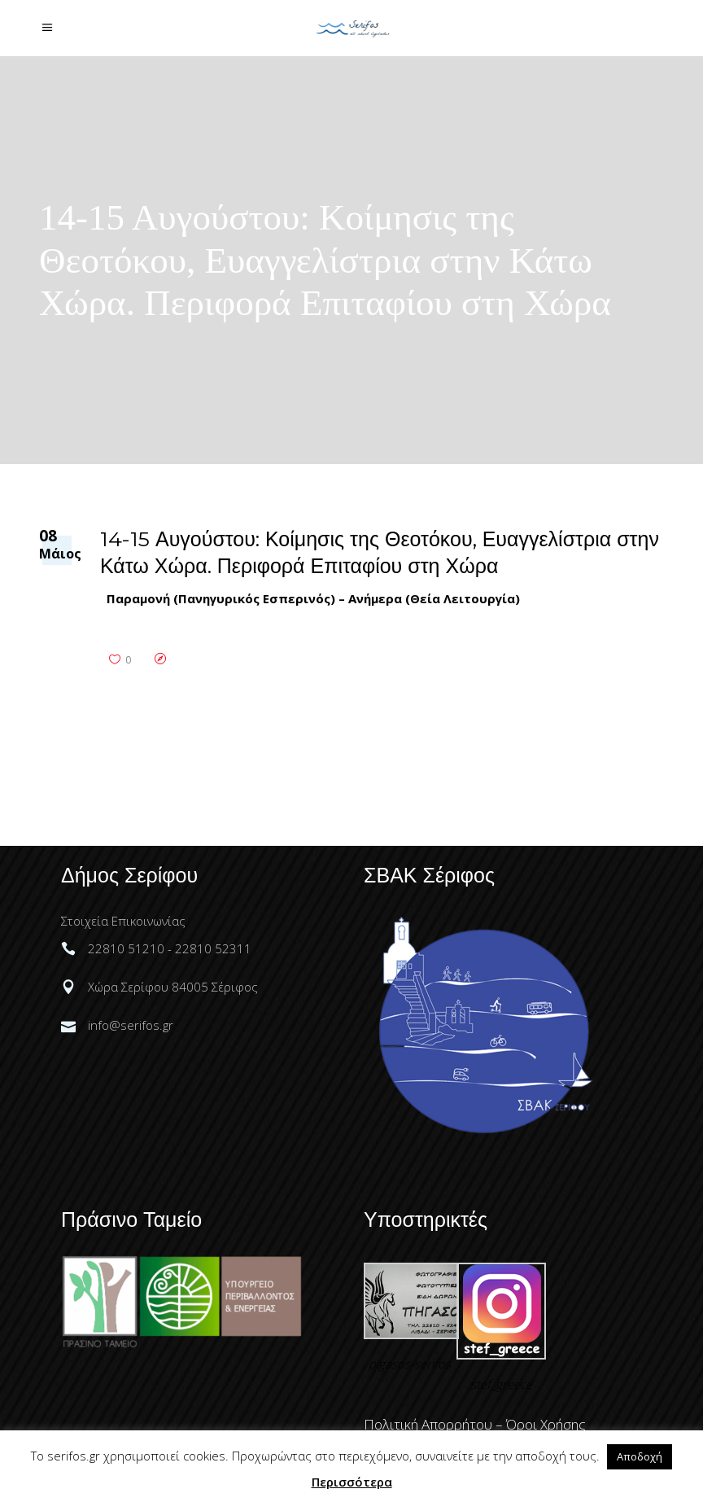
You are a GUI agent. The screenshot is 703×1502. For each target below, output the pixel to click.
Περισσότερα (352, 1482)
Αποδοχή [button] (639, 1456)
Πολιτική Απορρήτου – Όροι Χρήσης (475, 1424)
